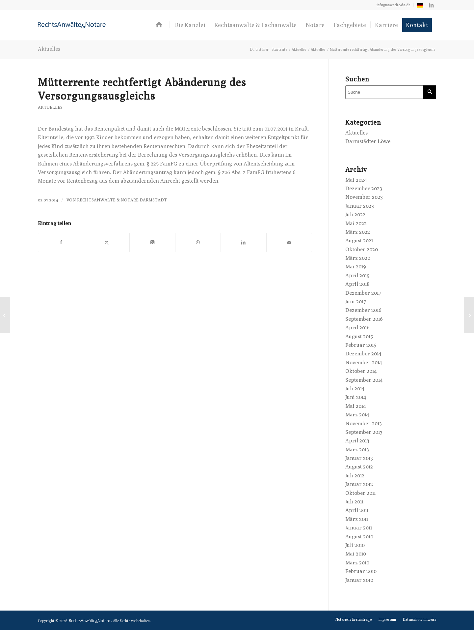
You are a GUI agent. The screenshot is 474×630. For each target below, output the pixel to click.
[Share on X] (152, 242)
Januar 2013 (359, 458)
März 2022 (357, 232)
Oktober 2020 (361, 249)
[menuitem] (393, 5)
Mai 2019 (355, 266)
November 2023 (364, 197)
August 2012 (359, 467)
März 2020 (357, 258)
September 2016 (364, 319)
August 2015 (359, 336)
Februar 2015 (360, 345)
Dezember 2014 (363, 353)
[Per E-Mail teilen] (289, 242)
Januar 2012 (359, 484)
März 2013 (357, 449)
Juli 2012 (354, 475)
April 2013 (357, 440)
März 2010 (357, 562)
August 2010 (359, 536)
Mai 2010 (355, 554)
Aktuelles (49, 49)
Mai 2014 (355, 406)
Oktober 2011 (360, 493)
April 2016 (357, 327)
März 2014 (357, 414)
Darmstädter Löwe (367, 141)
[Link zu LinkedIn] (431, 5)
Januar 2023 (359, 206)
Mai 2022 (356, 223)
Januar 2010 (359, 580)
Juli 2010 (355, 545)
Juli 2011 (354, 501)
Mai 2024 (356, 180)
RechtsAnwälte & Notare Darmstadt (122, 199)
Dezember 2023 (363, 188)
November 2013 (363, 423)
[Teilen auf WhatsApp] (198, 242)
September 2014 (363, 380)
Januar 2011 (358, 528)
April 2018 (357, 284)
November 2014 (363, 362)
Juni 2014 (355, 397)
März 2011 (356, 519)
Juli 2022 (355, 214)
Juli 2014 (354, 388)
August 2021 (359, 240)
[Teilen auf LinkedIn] (243, 242)
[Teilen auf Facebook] (61, 242)
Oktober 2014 (361, 371)
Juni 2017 (355, 301)
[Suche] (390, 92)
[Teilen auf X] (107, 242)
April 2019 (357, 275)
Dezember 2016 (363, 310)
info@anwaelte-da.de (393, 5)
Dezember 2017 (363, 293)
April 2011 (356, 510)
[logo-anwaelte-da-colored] (72, 25)
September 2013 (363, 432)
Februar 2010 (361, 571)
